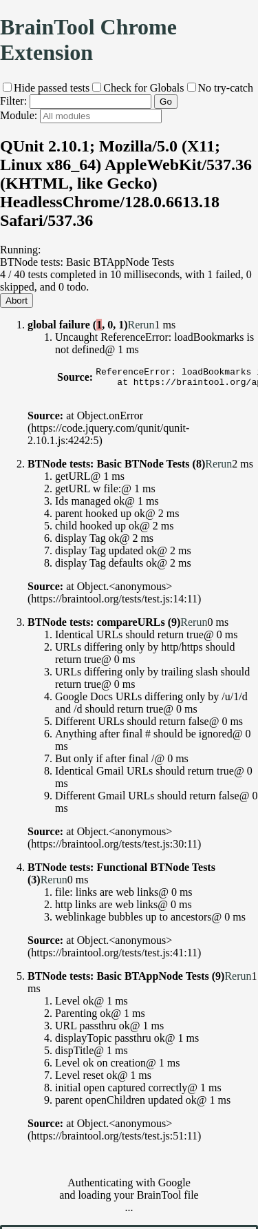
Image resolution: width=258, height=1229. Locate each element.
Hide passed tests (46, 88)
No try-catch (220, 88)
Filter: (75, 101)
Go (166, 101)
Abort (17, 300)
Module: (81, 115)
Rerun (140, 324)
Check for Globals (138, 88)
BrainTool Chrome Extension (88, 39)
